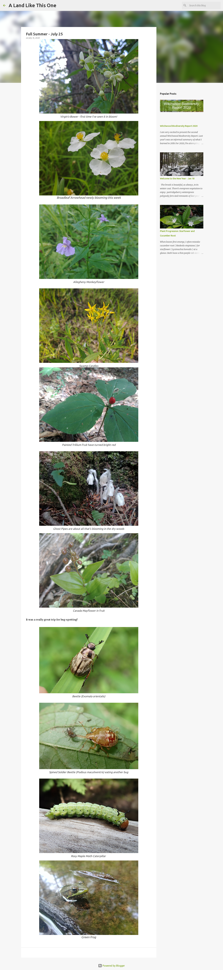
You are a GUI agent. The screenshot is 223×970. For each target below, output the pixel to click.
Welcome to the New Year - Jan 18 (177, 178)
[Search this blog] (204, 5)
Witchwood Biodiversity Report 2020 (178, 126)
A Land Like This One (32, 5)
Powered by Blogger (111, 965)
